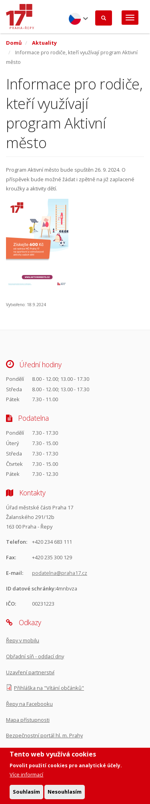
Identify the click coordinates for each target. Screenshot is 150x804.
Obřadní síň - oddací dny (35, 656)
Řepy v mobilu (22, 640)
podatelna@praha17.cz (59, 572)
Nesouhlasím (65, 795)
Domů (14, 42)
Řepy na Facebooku (29, 703)
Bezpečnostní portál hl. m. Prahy (44, 735)
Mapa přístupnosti (28, 719)
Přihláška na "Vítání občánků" (49, 687)
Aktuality (44, 42)
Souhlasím (26, 795)
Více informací (26, 778)
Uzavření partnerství (30, 672)
